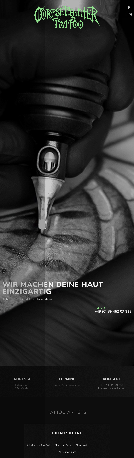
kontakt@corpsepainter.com (113, 388)
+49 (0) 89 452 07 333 (113, 311)
